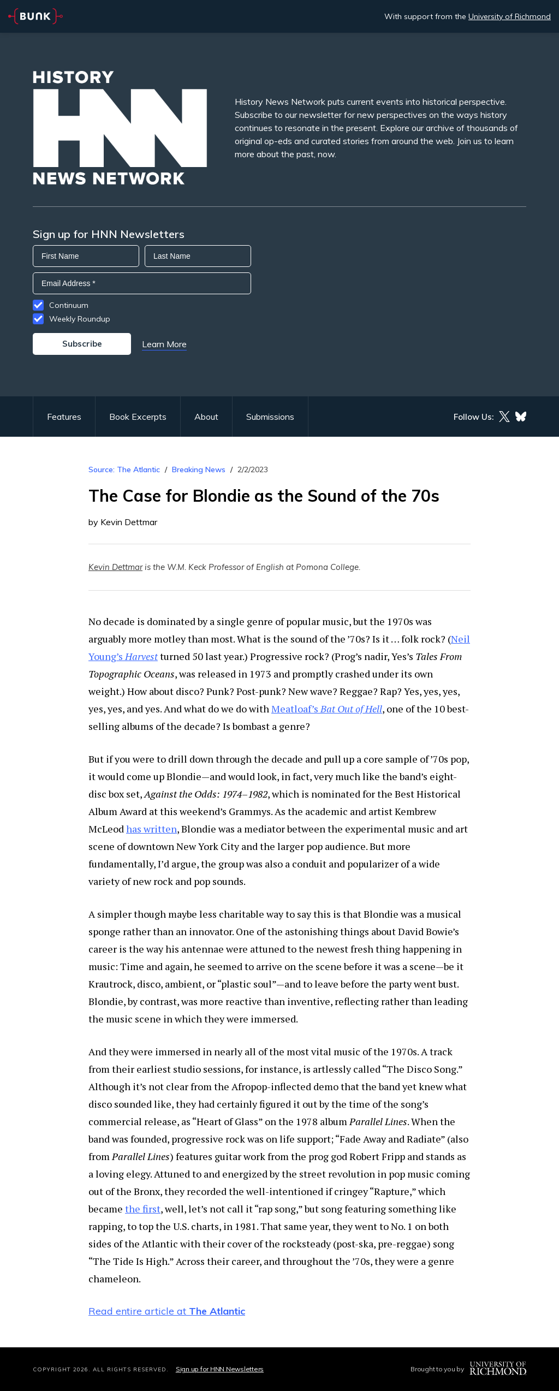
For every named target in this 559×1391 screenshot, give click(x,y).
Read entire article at (166, 1311)
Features (64, 416)
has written (151, 828)
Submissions (270, 416)
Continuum (68, 305)
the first (142, 1208)
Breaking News (198, 469)
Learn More (164, 343)
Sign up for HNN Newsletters (220, 1369)
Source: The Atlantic (124, 469)
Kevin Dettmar (115, 567)
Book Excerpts (137, 416)
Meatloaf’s (326, 708)
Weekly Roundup (79, 319)
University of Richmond (509, 16)
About (206, 416)
